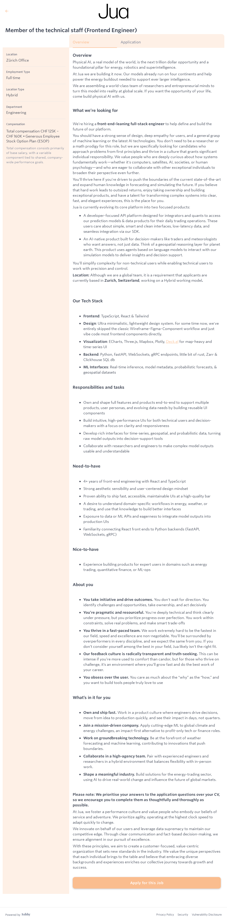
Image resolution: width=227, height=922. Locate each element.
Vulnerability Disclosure (207, 914)
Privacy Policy (165, 914)
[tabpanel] (146, 471)
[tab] (95, 43)
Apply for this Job (147, 883)
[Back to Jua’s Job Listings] (39, 11)
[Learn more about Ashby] (17, 915)
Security (183, 914)
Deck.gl (172, 341)
